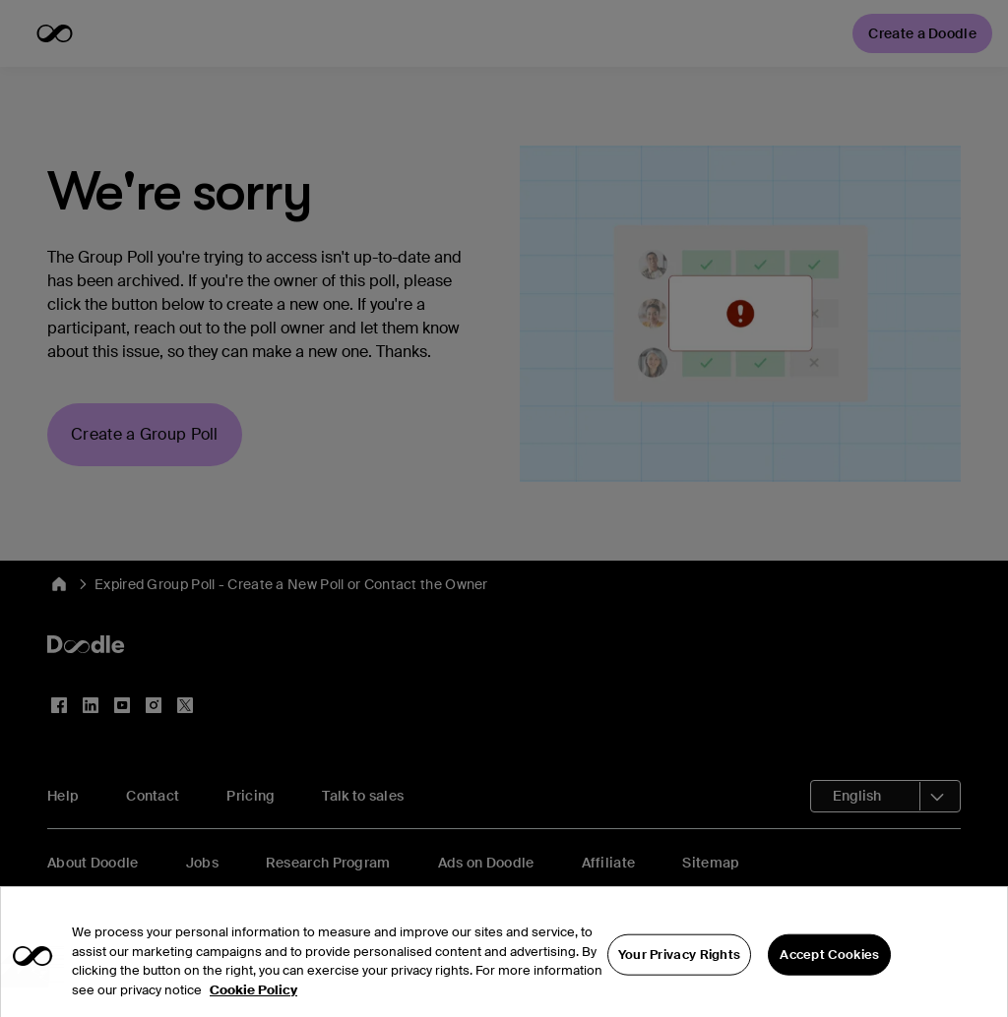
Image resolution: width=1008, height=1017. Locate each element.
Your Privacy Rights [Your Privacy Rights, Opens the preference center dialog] (679, 987)
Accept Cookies (829, 987)
